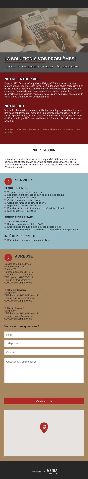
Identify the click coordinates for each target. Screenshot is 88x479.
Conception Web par (38, 471)
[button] (44, 427)
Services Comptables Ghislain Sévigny (6, 4)
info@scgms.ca (22, 280)
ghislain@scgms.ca (25, 298)
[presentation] (22, 390)
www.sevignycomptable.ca (18, 282)
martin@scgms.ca (24, 316)
